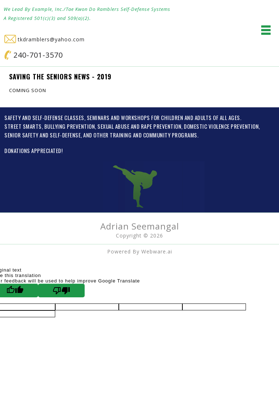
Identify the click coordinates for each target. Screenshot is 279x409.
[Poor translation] (61, 290)
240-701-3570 (33, 55)
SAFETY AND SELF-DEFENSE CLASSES (44, 117)
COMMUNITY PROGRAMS (170, 135)
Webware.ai (156, 251)
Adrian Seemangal (139, 226)
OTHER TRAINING (112, 135)
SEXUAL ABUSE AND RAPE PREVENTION (139, 126)
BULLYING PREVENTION (69, 126)
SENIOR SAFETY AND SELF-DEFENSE (42, 135)
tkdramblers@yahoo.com (44, 39)
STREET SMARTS (23, 126)
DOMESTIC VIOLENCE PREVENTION (221, 126)
